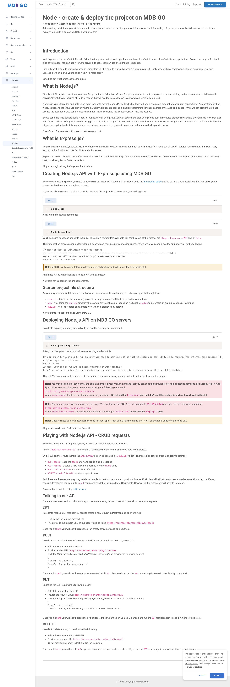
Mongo (14, 129)
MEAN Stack (16, 115)
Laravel (14, 106)
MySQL (14, 134)
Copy (215, 200)
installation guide (152, 181)
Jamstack (16, 96)
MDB (13, 110)
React (14, 167)
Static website (17, 171)
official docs (79, 489)
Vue (13, 176)
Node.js (15, 143)
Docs (178, 4)
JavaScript (16, 101)
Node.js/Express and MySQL (22, 148)
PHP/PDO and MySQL (20, 157)
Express (15, 91)
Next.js (14, 138)
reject (202, 675)
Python (14, 162)
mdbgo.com (142, 681)
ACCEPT (217, 675)
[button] (17, 16)
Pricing (186, 4)
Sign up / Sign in (215, 5)
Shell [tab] (51, 201)
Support (197, 4)
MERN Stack (16, 120)
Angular (15, 87)
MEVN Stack (16, 124)
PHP (13, 153)
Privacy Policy (191, 663)
